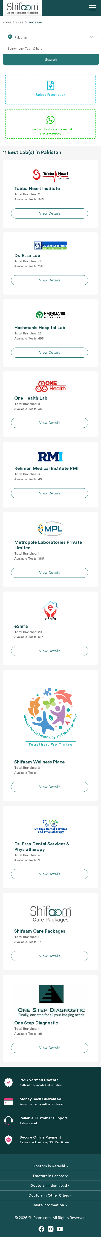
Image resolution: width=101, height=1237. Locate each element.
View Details (49, 213)
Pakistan (35, 22)
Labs (19, 22)
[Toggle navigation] (93, 8)
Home (7, 22)
